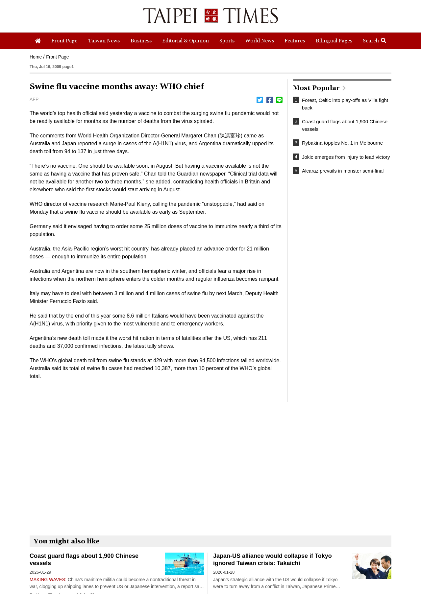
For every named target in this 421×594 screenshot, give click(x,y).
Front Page (57, 56)
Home (36, 56)
